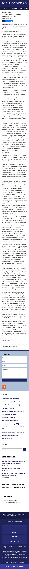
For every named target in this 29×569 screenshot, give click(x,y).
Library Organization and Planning (13, 432)
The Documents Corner (10, 435)
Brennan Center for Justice (9, 500)
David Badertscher (9, 414)
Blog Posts (14, 541)
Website (14, 8)
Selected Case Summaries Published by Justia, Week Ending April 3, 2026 (13, 462)
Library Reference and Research (13, 411)
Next (15, 346)
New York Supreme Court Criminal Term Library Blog (14, 486)
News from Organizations (11, 405)
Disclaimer (14, 536)
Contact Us (24, 8)
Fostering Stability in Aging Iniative (12, 468)
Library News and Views (10, 420)
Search (24, 449)
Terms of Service (17, 547)
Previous (5, 346)
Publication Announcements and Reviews (14, 428)
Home (5, 8)
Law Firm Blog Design (14, 566)
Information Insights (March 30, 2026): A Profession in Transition (13, 474)
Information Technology (10, 424)
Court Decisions (20, 338)
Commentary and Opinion (11, 398)
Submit (14, 380)
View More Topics (7, 438)
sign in (25, 24)
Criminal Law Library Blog (14, 3)
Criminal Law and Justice (11, 401)
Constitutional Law (10, 338)
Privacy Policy (8, 547)
